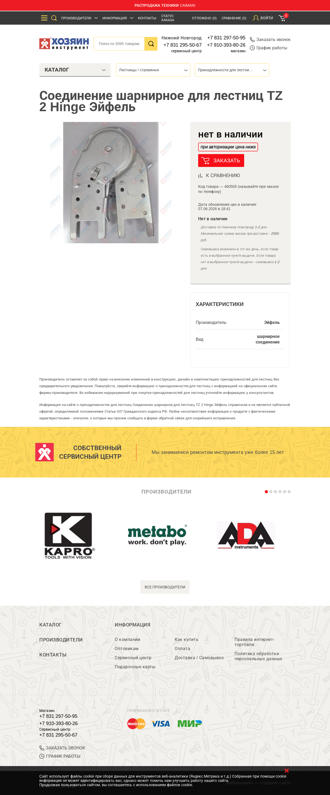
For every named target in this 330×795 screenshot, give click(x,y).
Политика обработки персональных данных (258, 656)
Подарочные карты (135, 667)
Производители (76, 18)
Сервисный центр (133, 657)
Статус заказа (167, 18)
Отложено (204, 18)
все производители (165, 587)
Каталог (50, 625)
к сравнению (223, 175)
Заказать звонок (270, 39)
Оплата (182, 648)
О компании (127, 639)
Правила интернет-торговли (255, 642)
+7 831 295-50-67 (183, 45)
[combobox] (153, 70)
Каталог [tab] (75, 70)
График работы (268, 47)
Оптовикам (127, 648)
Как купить (186, 639)
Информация (114, 18)
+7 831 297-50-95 (226, 37)
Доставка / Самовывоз (199, 657)
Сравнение (234, 18)
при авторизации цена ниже (228, 147)
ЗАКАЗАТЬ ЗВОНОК (62, 748)
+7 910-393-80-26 (226, 45)
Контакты (147, 18)
